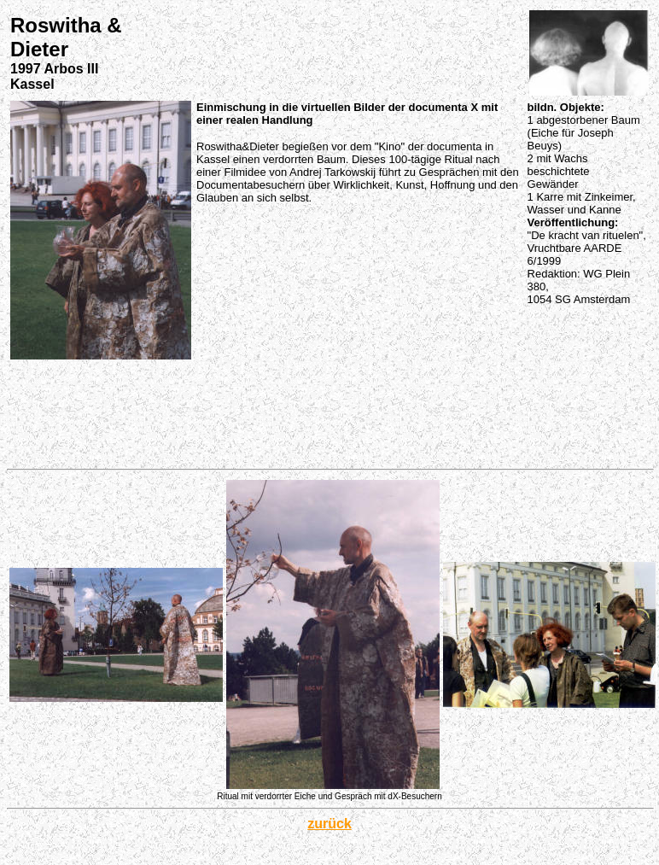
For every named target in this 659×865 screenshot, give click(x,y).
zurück (329, 823)
